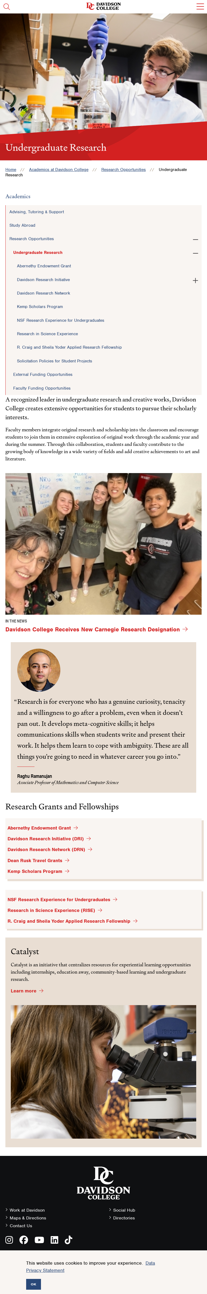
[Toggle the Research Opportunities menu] (195, 238)
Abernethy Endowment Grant (44, 266)
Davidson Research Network (43, 293)
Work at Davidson (27, 1210)
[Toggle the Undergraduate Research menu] (195, 252)
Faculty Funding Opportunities (42, 388)
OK (33, 1284)
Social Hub (124, 1210)
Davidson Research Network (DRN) (46, 849)
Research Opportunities (123, 169)
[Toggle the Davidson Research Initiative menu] (195, 279)
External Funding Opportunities (43, 374)
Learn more (23, 991)
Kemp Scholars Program (40, 306)
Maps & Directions (28, 1218)
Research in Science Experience (47, 334)
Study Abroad (22, 225)
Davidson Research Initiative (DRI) (46, 839)
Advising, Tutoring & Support (36, 212)
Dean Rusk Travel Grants (35, 860)
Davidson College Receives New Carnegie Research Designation (92, 629)
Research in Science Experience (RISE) (51, 910)
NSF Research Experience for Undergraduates (60, 320)
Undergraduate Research (38, 252)
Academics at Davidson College (58, 169)
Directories (124, 1218)
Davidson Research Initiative (43, 279)
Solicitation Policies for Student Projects (54, 361)
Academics (17, 196)
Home (10, 169)
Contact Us (21, 1226)
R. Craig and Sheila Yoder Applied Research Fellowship (69, 347)
